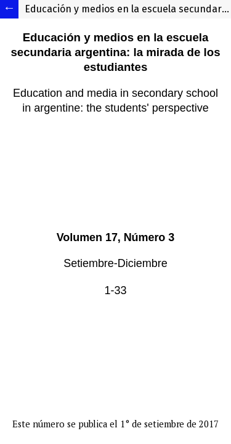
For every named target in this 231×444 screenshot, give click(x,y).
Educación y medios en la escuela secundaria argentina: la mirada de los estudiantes (128, 9)
